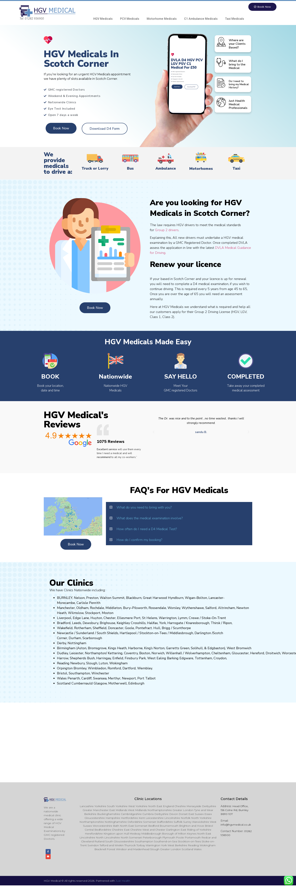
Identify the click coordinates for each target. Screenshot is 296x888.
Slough (91, 663)
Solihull (197, 648)
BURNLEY (64, 598)
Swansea (99, 678)
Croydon (220, 658)
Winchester (100, 673)
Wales (62, 678)
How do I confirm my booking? (139, 540)
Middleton (114, 608)
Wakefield (65, 628)
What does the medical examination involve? (150, 518)
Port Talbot (146, 678)
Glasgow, (100, 683)
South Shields (107, 633)
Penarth (74, 678)
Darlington (203, 633)
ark (143, 658)
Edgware (186, 658)
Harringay (103, 658)
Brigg (166, 628)
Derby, (62, 643)
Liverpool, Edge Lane (73, 618)
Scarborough (92, 638)
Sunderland (85, 633)
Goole (129, 628)
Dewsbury (90, 623)
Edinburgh (136, 683)
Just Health (123, 883)
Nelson (79, 598)
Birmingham (66, 648)
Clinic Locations (148, 799)
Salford (211, 608)
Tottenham (203, 658)
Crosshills (138, 623)
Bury (127, 608)
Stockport (92, 613)
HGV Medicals (103, 19)
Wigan (190, 598)
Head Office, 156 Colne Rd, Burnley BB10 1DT (234, 810)
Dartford (129, 668)
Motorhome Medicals (162, 19)
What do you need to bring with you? (144, 507)
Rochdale (97, 608)
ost (107, 613)
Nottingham (77, 643)
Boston (144, 653)
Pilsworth (139, 608)
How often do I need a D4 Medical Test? (147, 529)
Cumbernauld (82, 683)
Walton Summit (112, 598)
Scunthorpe (182, 628)
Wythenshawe (193, 608)
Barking (173, 658)
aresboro (196, 623)
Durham (75, 638)
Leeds (76, 623)
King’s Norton (154, 648)
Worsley (174, 608)
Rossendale (157, 608)
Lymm (182, 618)
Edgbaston (215, 648)
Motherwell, (117, 683)
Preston (92, 598)
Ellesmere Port (129, 618)
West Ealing (156, 658)
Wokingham (118, 663)
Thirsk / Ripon (221, 623)
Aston (81, 648)
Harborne (135, 648)
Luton (103, 663)
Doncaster (115, 628)
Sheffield (99, 628)
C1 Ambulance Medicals (201, 19)
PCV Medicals (129, 19)
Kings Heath (117, 648)
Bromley (80, 668)
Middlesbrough (181, 633)
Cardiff (86, 678)
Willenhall (174, 653)
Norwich (158, 653)
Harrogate (175, 623)
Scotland (64, 683)
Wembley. (145, 668)
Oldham (82, 608)
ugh (206, 623)
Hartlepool (128, 633)
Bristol (62, 673)
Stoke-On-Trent (214, 618)
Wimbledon (97, 668)
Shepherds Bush (82, 658)
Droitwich (273, 653)
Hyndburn (175, 598)
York (162, 623)
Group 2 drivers (167, 230)
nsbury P (134, 658)
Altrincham (226, 608)
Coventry (131, 653)
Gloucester (240, 653)
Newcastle (65, 633)
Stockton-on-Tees (153, 633)
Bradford (64, 623)
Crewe (194, 618)
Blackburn (133, 598)
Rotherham (82, 628)
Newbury (77, 663)
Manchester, (66, 608)
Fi (126, 658)
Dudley (62, 653)
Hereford (257, 653)
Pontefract (144, 628)
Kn (188, 623)
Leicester (76, 653)
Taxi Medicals (234, 19)
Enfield (117, 658)
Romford (114, 668)
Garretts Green (177, 648)
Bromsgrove (97, 648)
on (111, 613)
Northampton (95, 653)
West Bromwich (239, 648)
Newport (129, 678)
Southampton (79, 673)
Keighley (123, 623)
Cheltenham (220, 653)
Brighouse (107, 623)
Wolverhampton (197, 653)
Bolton (202, 598)
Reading (63, 663)
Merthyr (114, 678)
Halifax (152, 623)
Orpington (65, 668)
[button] (153, 432)
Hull (156, 628)
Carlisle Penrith (88, 603)
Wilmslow (76, 613)
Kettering (114, 653)
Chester (110, 618)
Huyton (96, 618)
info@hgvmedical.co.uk (236, 824)
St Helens (149, 618)
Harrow (62, 658)
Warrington (167, 618)
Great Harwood (155, 598)
